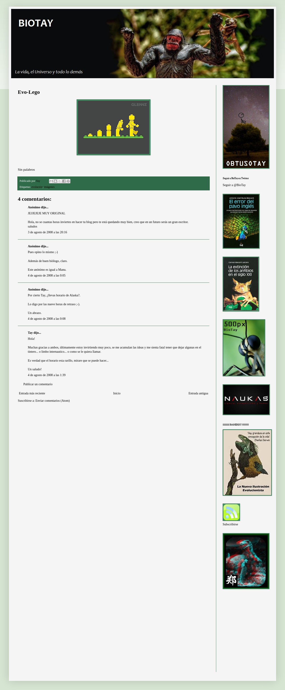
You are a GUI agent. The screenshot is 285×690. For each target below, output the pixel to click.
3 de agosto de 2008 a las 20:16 (47, 232)
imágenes (49, 186)
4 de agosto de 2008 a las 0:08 (46, 318)
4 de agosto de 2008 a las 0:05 (46, 275)
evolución (37, 186)
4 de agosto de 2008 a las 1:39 (46, 375)
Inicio (116, 393)
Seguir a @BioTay (234, 185)
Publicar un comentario (38, 384)
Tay (30, 332)
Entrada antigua (198, 393)
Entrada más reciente (32, 393)
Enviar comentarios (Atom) (52, 400)
